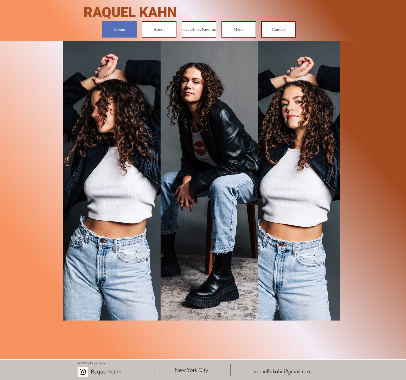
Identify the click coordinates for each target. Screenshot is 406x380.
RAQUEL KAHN (130, 12)
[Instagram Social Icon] (83, 372)
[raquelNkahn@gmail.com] (282, 371)
